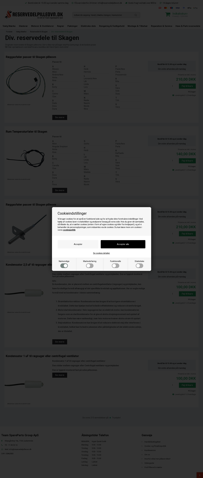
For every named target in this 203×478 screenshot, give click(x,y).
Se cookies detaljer (101, 253)
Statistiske (139, 264)
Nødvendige (64, 264)
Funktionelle (115, 264)
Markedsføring (89, 264)
